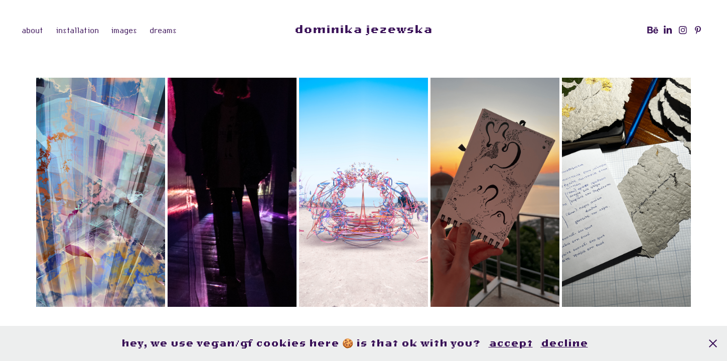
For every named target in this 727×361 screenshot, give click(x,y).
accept (511, 343)
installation (77, 30)
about (32, 30)
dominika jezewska (363, 30)
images (124, 30)
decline (564, 343)
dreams (163, 30)
